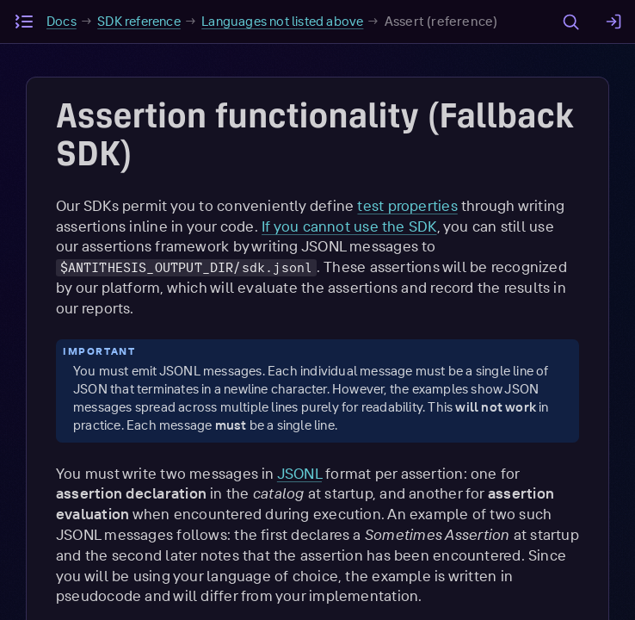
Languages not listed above (282, 21)
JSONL (299, 473)
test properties (407, 205)
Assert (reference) (441, 21)
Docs (61, 21)
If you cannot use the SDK (349, 226)
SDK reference (139, 21)
